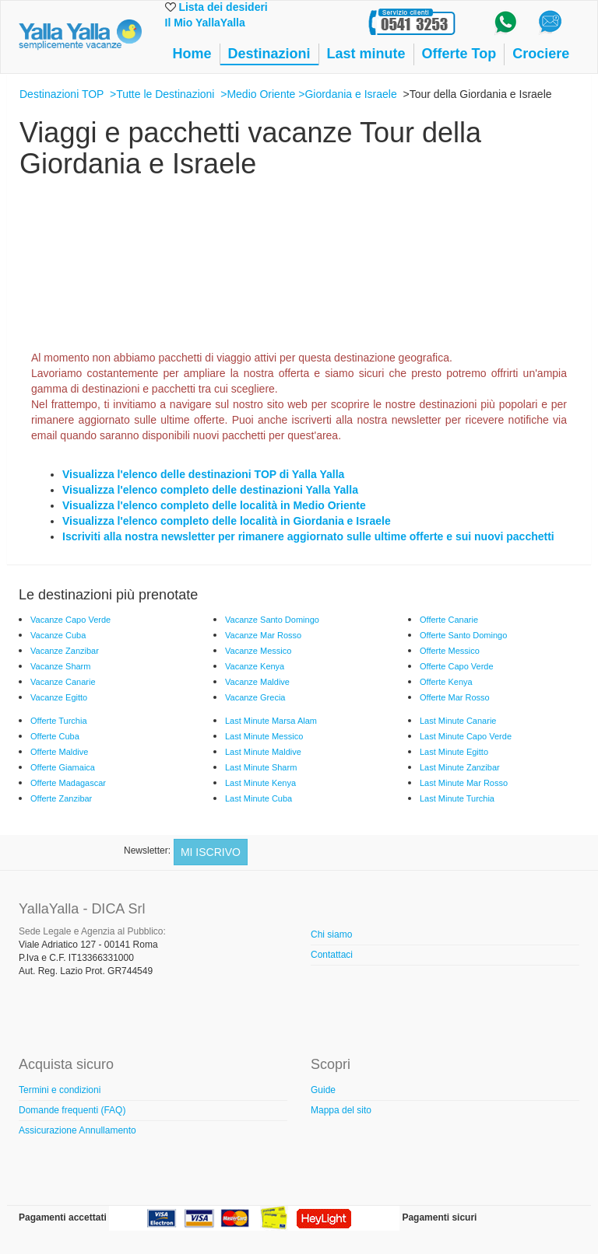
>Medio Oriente (257, 94)
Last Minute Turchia (457, 798)
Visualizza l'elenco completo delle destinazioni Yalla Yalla (210, 490)
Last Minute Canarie (458, 720)
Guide (323, 1090)
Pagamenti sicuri (439, 1217)
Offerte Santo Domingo (463, 635)
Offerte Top (459, 53)
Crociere (540, 53)
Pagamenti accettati (63, 1217)
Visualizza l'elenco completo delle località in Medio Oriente (214, 505)
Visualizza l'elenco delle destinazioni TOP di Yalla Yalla (203, 474)
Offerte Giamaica (62, 767)
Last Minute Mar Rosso (464, 783)
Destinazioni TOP (61, 94)
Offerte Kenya (446, 681)
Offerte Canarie (449, 619)
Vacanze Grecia (255, 697)
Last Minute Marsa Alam (271, 720)
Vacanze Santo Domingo (272, 619)
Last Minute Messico (264, 736)
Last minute (366, 53)
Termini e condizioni (59, 1090)
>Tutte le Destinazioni (162, 94)
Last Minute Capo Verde (466, 736)
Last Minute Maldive (263, 751)
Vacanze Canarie (63, 681)
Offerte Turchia (58, 720)
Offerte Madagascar (68, 783)
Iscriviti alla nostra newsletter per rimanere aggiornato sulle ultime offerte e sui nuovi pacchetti (308, 536)
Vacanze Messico (258, 650)
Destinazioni (269, 53)
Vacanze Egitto (58, 697)
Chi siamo (331, 934)
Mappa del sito (341, 1110)
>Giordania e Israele (347, 94)
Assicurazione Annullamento (77, 1130)
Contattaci (332, 954)
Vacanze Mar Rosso (263, 635)
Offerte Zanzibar (61, 798)
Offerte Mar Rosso (455, 697)
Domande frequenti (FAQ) (72, 1110)
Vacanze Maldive (257, 681)
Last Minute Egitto (454, 751)
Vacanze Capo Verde (70, 619)
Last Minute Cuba (258, 798)
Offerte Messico (450, 650)
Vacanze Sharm (60, 666)
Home (192, 53)
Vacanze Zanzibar (64, 650)
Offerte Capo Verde (457, 666)
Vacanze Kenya (254, 666)
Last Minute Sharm (261, 767)
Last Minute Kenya (260, 783)
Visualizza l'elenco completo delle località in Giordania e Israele (226, 521)
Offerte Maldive (59, 751)
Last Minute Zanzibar (460, 767)
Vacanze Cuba (58, 635)
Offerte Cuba (54, 736)
